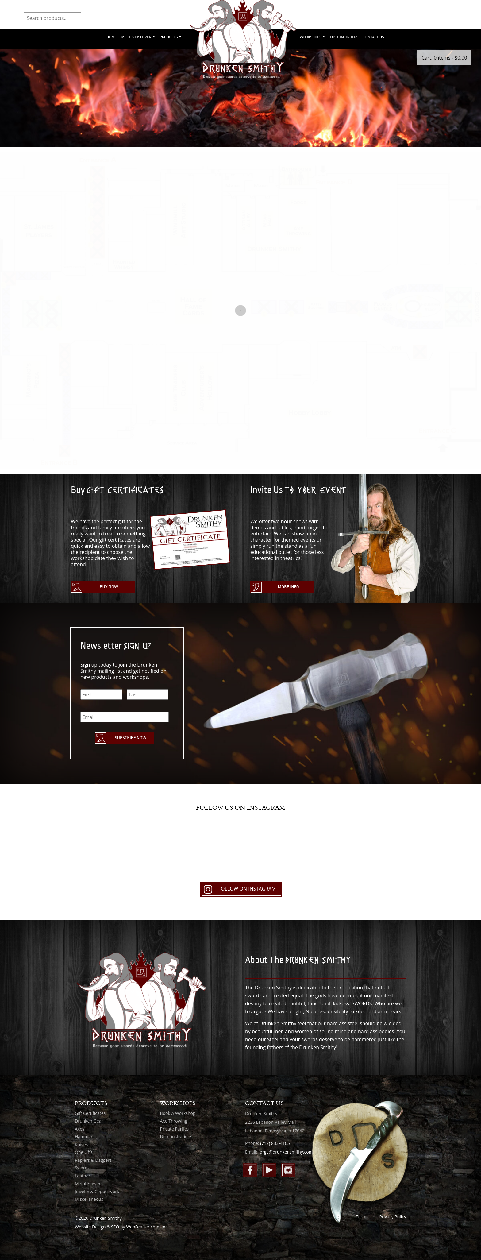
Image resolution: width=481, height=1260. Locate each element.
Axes (79, 1129)
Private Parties (174, 1129)
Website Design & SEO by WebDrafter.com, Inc (121, 1227)
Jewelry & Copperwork (97, 1191)
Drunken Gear (89, 1121)
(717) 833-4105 (275, 1143)
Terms (362, 1216)
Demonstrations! (177, 1136)
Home (111, 37)
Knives (81, 1144)
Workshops (310, 37)
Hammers (84, 1136)
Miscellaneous (89, 1199)
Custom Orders (344, 37)
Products (169, 37)
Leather (82, 1176)
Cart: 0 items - (444, 57)
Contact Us (373, 37)
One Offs (84, 1152)
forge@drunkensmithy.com (285, 1152)
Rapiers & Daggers (93, 1160)
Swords (82, 1168)
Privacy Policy (392, 1216)
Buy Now (109, 586)
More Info (288, 586)
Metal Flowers (89, 1183)
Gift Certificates (90, 1113)
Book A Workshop (178, 1113)
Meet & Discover (136, 37)
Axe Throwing (173, 1121)
